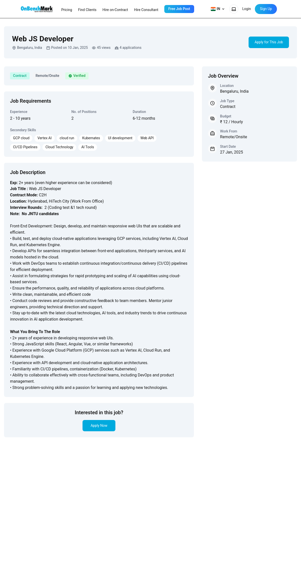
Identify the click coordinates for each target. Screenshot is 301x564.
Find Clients (87, 10)
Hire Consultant (146, 10)
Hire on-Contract (115, 10)
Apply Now (99, 426)
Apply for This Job (269, 42)
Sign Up (266, 9)
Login (246, 9)
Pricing (66, 10)
